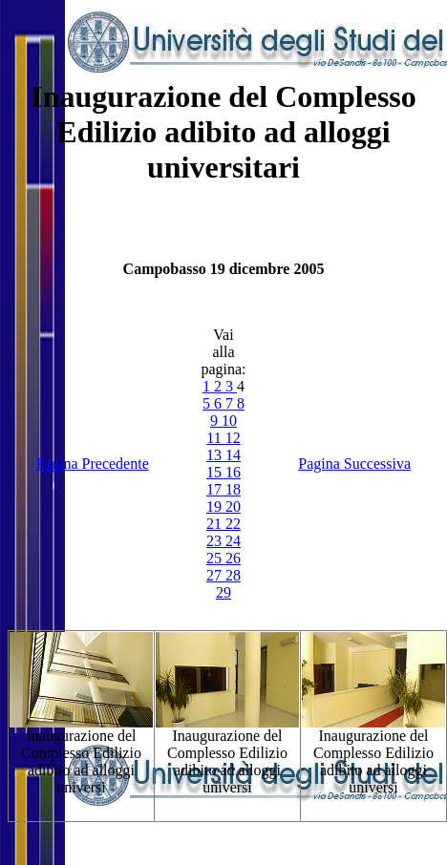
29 (223, 592)
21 (215, 524)
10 (229, 420)
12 (233, 438)
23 (215, 541)
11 (215, 438)
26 (233, 558)
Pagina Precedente (92, 463)
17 (215, 489)
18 (233, 489)
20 (233, 506)
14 (233, 455)
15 (215, 472)
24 (233, 541)
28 (233, 575)
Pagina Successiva (354, 463)
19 (215, 506)
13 (215, 455)
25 (215, 558)
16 (233, 472)
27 (215, 575)
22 (233, 524)
